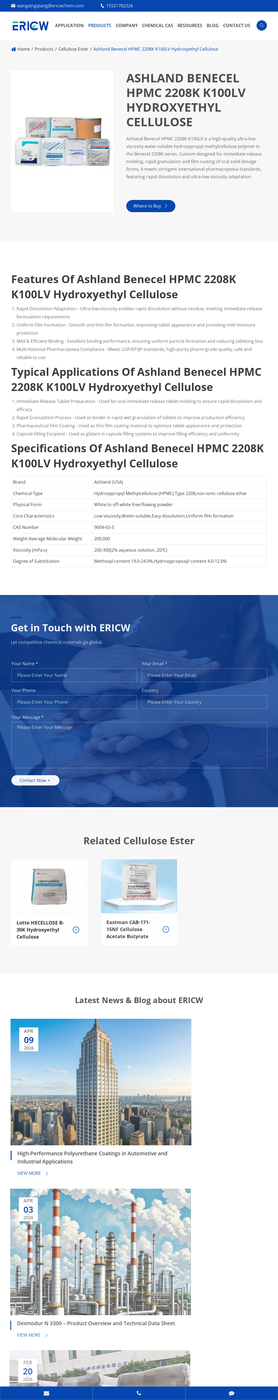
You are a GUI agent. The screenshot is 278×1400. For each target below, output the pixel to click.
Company (127, 25)
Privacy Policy (52, 1377)
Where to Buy (153, 208)
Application (69, 25)
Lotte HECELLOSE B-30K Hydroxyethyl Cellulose (40, 927)
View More (29, 1108)
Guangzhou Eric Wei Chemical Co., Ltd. (76, 1365)
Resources (190, 25)
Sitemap (19, 1377)
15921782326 (119, 6)
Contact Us (236, 25)
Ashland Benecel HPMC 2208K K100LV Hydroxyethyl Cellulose (155, 49)
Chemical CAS (157, 25)
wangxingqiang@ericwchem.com (50, 6)
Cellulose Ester (73, 49)
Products (99, 25)
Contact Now (39, 783)
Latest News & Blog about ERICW (139, 1007)
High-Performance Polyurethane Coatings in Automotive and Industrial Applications (43, 1091)
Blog (213, 25)
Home (23, 49)
